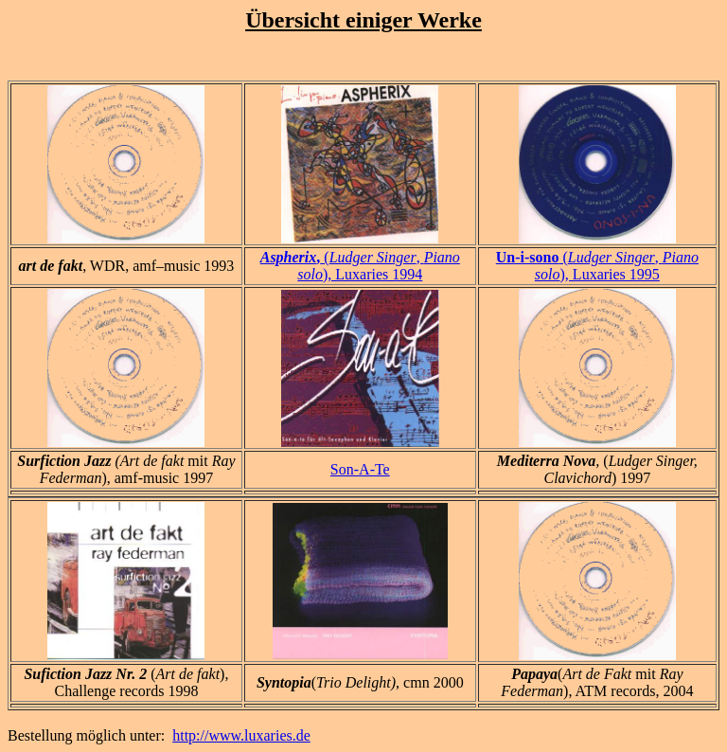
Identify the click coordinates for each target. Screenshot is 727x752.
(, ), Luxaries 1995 (617, 265)
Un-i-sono (527, 257)
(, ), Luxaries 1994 (378, 265)
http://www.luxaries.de (241, 735)
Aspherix (288, 257)
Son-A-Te (360, 469)
